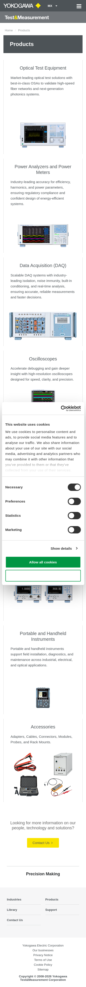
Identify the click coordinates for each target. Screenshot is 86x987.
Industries (14, 899)
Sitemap (42, 969)
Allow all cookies (43, 562)
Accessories (43, 726)
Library (12, 909)
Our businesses (43, 950)
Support (51, 909)
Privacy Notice (43, 955)
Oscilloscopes (43, 358)
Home (9, 30)
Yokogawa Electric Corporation (43, 945)
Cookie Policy (43, 964)
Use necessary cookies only (43, 576)
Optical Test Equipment (43, 67)
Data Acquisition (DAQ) (43, 265)
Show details (61, 548)
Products (51, 899)
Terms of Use (43, 960)
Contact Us (43, 843)
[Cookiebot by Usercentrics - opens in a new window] (61, 408)
